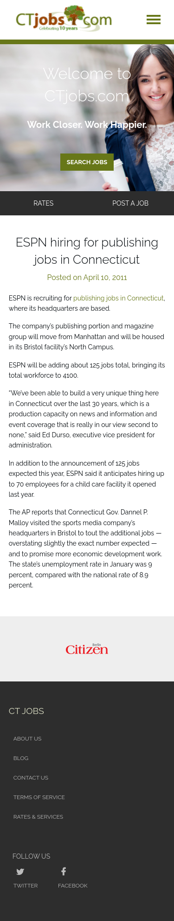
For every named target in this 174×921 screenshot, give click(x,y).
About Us (27, 738)
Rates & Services (38, 817)
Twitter (25, 885)
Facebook (72, 885)
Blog (20, 758)
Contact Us (30, 777)
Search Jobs (87, 162)
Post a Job (130, 203)
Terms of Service (39, 797)
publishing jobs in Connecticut (118, 298)
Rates (43, 203)
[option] (87, 649)
